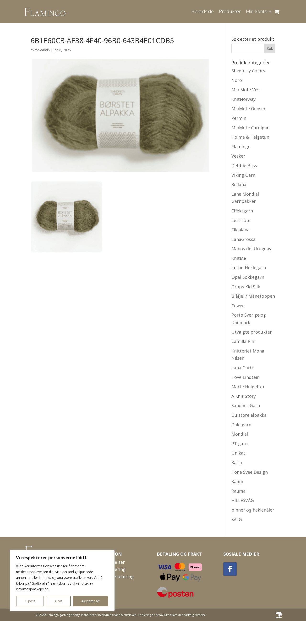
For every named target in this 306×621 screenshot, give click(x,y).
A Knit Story (243, 396)
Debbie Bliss (244, 165)
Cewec (237, 305)
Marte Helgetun (247, 386)
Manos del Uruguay (251, 248)
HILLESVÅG (242, 500)
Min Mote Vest (246, 89)
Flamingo (241, 146)
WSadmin (42, 50)
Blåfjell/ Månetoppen (253, 296)
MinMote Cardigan (250, 128)
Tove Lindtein (245, 377)
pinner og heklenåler (252, 510)
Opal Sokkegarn (247, 277)
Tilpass (30, 601)
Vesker (238, 156)
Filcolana (240, 230)
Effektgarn (242, 211)
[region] (62, 580)
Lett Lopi (240, 220)
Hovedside (202, 11)
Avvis (58, 601)
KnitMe (238, 258)
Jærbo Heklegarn (248, 267)
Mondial (239, 434)
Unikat (238, 453)
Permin (238, 118)
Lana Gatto (242, 367)
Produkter (230, 11)
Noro (236, 80)
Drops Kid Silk (245, 287)
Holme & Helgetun (250, 137)
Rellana (238, 184)
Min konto (256, 11)
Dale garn (241, 424)
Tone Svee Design (249, 472)
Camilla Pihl (243, 341)
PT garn (239, 443)
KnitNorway (243, 99)
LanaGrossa (243, 239)
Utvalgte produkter (251, 332)
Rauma (238, 491)
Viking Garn (243, 175)
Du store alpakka (249, 415)
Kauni (237, 481)
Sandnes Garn (245, 405)
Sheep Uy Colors (248, 71)
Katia (236, 462)
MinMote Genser (248, 108)
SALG (236, 519)
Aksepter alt (90, 601)
